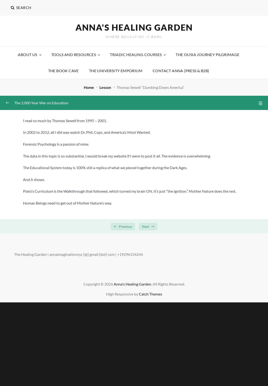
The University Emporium (115, 70)
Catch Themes (150, 294)
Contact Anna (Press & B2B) (181, 70)
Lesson (105, 87)
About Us (30, 54)
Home (89, 87)
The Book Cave (63, 70)
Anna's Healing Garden (134, 27)
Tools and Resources (76, 54)
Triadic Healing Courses (138, 54)
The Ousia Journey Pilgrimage (207, 54)
